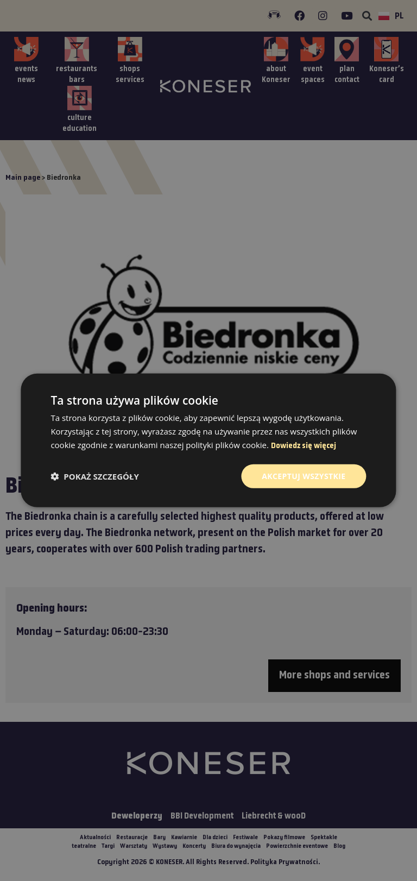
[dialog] (208, 440)
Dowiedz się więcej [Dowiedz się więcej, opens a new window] (303, 446)
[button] (94, 476)
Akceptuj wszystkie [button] (303, 475)
